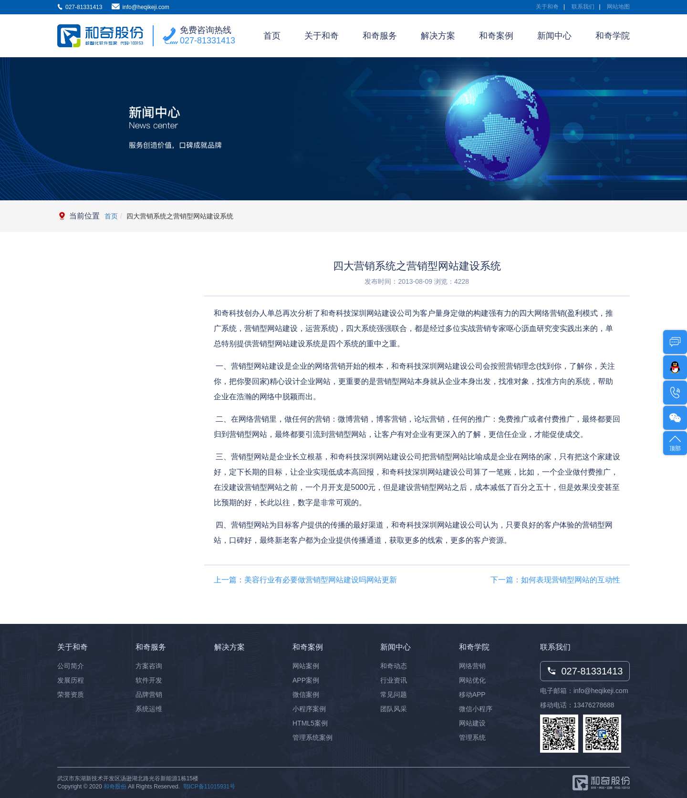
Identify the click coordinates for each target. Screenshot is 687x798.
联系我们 (583, 6)
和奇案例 (496, 36)
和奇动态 (393, 666)
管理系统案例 (312, 737)
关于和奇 (547, 6)
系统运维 (148, 709)
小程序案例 (309, 709)
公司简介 (70, 666)
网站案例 (305, 666)
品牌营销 (148, 694)
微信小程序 (475, 709)
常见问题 (393, 694)
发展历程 (70, 680)
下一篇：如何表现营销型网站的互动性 (555, 580)
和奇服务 (380, 36)
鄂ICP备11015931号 (209, 786)
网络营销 (472, 666)
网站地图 (618, 6)
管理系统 (472, 737)
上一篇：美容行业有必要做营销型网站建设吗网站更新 (305, 580)
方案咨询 (148, 666)
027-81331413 (207, 40)
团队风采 (393, 709)
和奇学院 (612, 36)
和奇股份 (115, 786)
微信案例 (305, 694)
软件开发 (148, 680)
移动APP (472, 694)
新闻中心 (554, 36)
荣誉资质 (70, 694)
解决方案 (438, 36)
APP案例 (305, 680)
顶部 (675, 442)
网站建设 (472, 723)
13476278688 (593, 705)
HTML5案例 (310, 723)
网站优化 (472, 680)
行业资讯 (393, 680)
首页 (272, 36)
